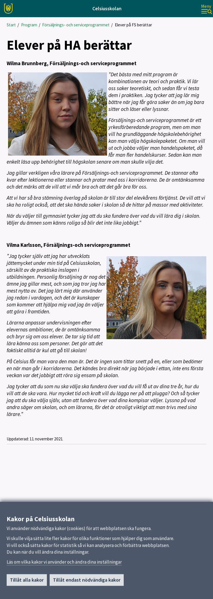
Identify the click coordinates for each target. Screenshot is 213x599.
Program (29, 24)
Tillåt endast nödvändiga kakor (86, 581)
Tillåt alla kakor (27, 581)
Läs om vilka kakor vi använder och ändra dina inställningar (64, 564)
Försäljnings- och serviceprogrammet (76, 24)
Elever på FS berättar (133, 24)
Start (11, 24)
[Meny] (206, 8)
